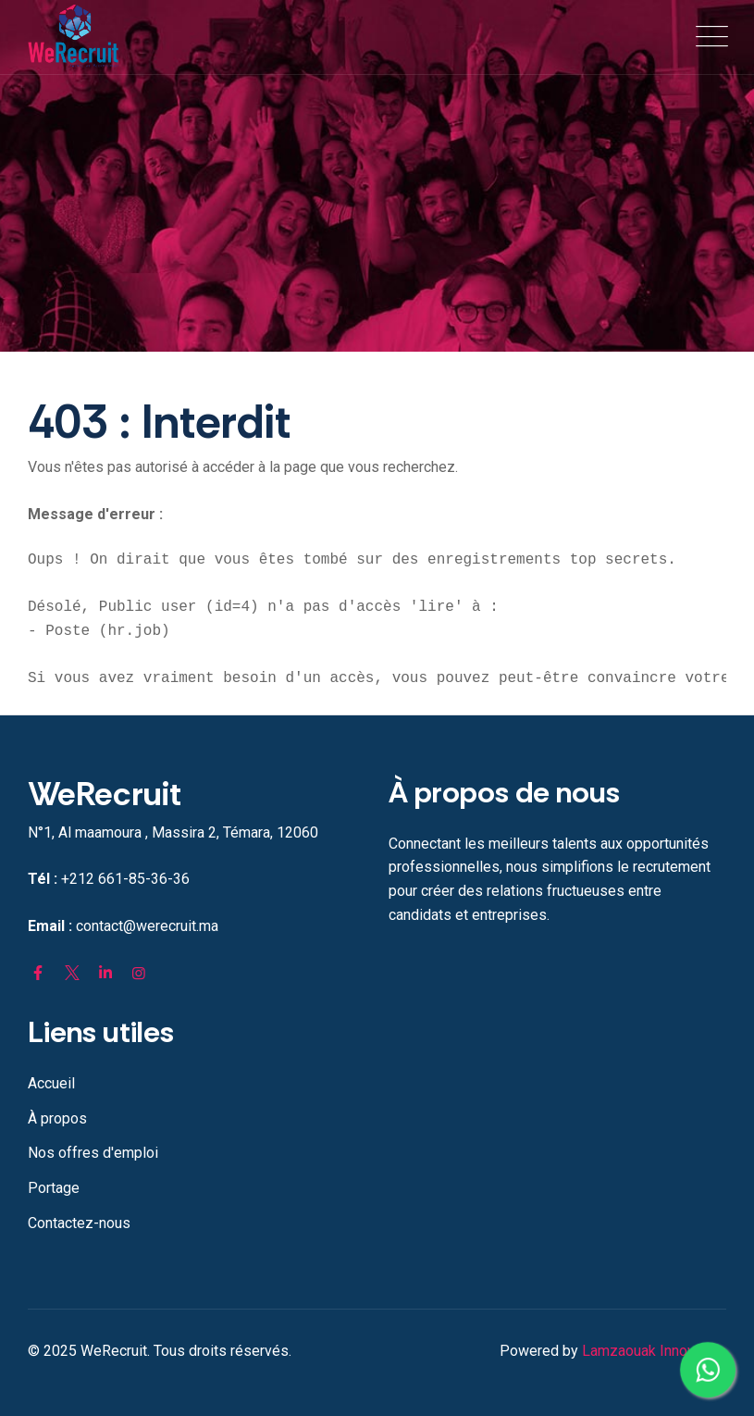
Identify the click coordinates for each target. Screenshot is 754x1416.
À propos (57, 1118)
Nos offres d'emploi (93, 1152)
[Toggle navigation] (707, 37)
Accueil (51, 1083)
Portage (54, 1188)
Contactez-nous (79, 1223)
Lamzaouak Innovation (654, 1351)
